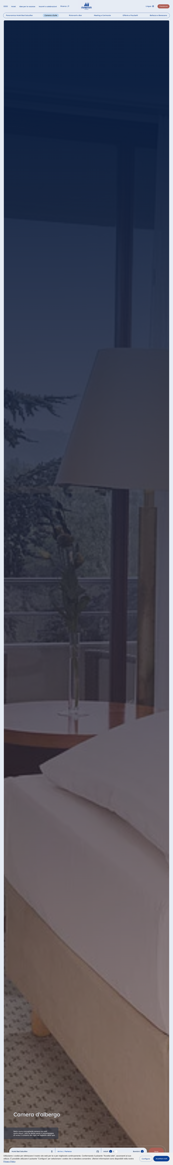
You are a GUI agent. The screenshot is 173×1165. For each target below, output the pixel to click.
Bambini (136, 1151)
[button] (145, 1159)
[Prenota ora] (163, 7)
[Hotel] (14, 7)
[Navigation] (6, 6)
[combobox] (32, 1151)
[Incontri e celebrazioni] (48, 7)
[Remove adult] (116, 1151)
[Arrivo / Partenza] (78, 1151)
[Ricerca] (65, 6)
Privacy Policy (9, 1162)
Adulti (105, 1151)
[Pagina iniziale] (86, 6)
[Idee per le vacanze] (27, 7)
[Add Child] (142, 1151)
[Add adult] (110, 1151)
